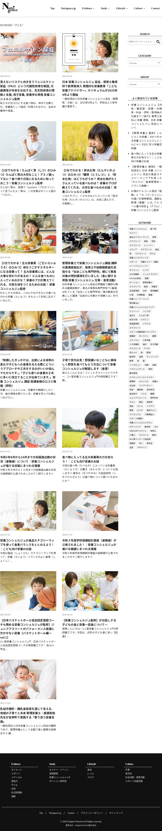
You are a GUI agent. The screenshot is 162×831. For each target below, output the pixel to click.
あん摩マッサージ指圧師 (140, 439)
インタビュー (135, 364)
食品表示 (133, 393)
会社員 (132, 385)
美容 (131, 406)
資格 (146, 241)
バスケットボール (137, 369)
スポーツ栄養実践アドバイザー (143, 331)
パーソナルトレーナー (139, 265)
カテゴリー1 (140, 253)
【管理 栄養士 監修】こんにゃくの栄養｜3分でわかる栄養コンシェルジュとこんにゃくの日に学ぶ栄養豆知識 (146, 140)
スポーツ (133, 261)
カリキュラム (135, 414)
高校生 (149, 443)
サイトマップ (116, 813)
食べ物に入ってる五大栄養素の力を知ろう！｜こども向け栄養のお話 (146, 157)
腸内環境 (133, 373)
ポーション (134, 282)
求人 (141, 443)
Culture (139, 8)
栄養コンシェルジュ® (59, 777)
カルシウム (144, 381)
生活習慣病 (134, 290)
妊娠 (147, 364)
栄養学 (154, 286)
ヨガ (156, 426)
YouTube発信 (135, 278)
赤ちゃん (133, 352)
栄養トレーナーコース (139, 298)
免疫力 (14, 781)
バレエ (144, 393)
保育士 (153, 430)
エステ (140, 410)
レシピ (146, 270)
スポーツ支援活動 (134, 781)
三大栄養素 (134, 344)
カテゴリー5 (135, 286)
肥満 (148, 352)
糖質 (154, 336)
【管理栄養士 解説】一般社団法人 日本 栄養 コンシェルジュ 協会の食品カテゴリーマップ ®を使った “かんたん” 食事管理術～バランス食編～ (146, 176)
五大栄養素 (134, 274)
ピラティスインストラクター (142, 377)
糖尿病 (140, 389)
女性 (145, 290)
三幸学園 (146, 340)
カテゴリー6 (146, 249)
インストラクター (150, 274)
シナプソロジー (145, 385)
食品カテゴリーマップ (139, 237)
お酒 (131, 294)
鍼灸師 (132, 356)
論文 (145, 344)
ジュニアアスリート (138, 397)
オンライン (144, 336)
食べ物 (153, 228)
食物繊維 (154, 290)
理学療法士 (134, 303)
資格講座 (53, 773)
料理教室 (141, 294)
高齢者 (132, 443)
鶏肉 (150, 369)
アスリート (134, 311)
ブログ (90, 777)
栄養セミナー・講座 (149, 261)
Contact (156, 8)
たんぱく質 (144, 315)
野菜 (153, 241)
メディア (133, 249)
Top (53, 8)
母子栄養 (154, 344)
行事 (127, 770)
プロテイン (142, 447)
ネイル (140, 406)
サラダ (147, 348)
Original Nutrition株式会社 (86, 825)
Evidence (88, 8)
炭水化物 (133, 319)
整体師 (147, 426)
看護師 (132, 336)
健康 (147, 278)
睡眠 (152, 393)
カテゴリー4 (135, 348)
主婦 (141, 356)
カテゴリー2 (135, 241)
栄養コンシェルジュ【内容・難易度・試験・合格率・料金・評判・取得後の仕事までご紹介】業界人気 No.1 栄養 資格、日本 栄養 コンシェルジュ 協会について (146, 116)
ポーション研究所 (57, 781)
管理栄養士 (147, 282)
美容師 (149, 402)
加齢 (154, 364)
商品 (141, 402)
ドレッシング (152, 356)
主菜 (131, 447)
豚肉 (154, 434)
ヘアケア (150, 406)
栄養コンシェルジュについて (142, 307)
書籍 (150, 294)
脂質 (131, 360)
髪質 (131, 410)
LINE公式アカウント (138, 430)
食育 (146, 286)
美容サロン (151, 410)
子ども (152, 253)
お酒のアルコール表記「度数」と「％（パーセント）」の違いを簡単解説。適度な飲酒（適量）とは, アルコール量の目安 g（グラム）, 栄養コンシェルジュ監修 (146, 200)
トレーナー (148, 245)
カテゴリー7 (135, 327)
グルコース (143, 434)
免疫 (131, 389)
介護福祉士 (149, 414)
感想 (154, 237)
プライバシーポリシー (92, 813)
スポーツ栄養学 (136, 418)
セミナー (133, 232)
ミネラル (146, 323)
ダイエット (134, 270)
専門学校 (154, 397)
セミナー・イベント (59, 770)
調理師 (132, 381)
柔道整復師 (134, 323)
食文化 (132, 315)
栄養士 (155, 381)
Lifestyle (121, 8)
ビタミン (145, 319)
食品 (157, 249)
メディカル (134, 340)
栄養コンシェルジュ (138, 228)
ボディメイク (135, 426)
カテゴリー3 (135, 245)
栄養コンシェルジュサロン (141, 422)
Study (104, 8)
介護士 (132, 434)
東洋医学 (150, 389)
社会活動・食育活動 (135, 777)
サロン (132, 402)
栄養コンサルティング (139, 257)
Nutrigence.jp (69, 8)
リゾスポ (146, 311)
